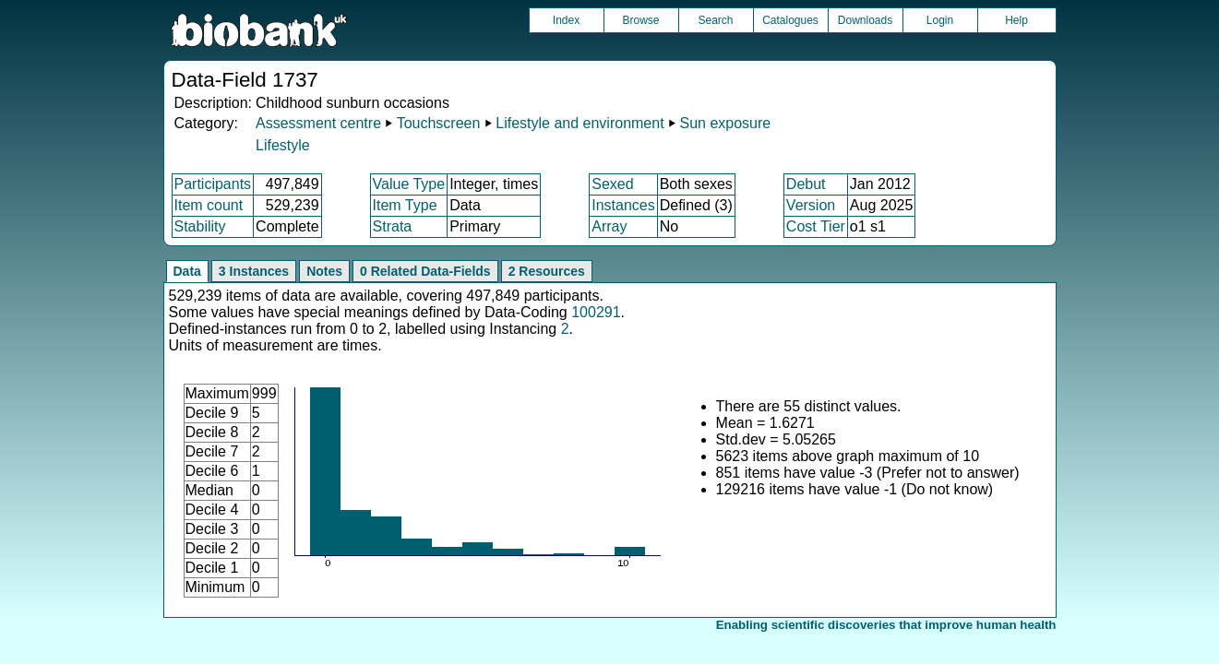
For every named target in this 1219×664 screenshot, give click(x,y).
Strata (392, 226)
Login (939, 20)
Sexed (612, 184)
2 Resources (546, 271)
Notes (324, 271)
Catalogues (790, 20)
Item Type (405, 205)
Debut (806, 184)
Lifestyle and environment (579, 123)
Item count (209, 205)
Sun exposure (725, 123)
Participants (213, 184)
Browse (640, 20)
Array (609, 226)
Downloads (865, 20)
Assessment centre (318, 123)
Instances (623, 205)
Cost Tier (815, 226)
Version (810, 205)
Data (187, 271)
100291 (595, 312)
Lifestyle (283, 145)
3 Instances (254, 271)
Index (566, 20)
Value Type (409, 184)
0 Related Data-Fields (425, 271)
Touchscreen (439, 123)
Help (1016, 20)
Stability (200, 226)
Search (715, 20)
